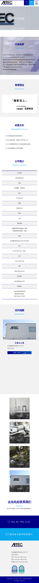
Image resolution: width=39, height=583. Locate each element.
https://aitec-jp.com (19, 271)
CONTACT (19, 506)
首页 (15, 28)
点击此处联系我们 (19, 502)
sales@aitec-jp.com (19, 281)
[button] (36, 2)
